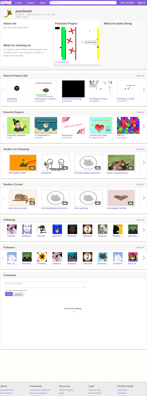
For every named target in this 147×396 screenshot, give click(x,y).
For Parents (6, 393)
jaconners (56, 236)
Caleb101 (11, 236)
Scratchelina (103, 236)
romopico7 (117, 263)
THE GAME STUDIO (17, 173)
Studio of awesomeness (117, 173)
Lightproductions (98, 137)
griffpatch (26, 236)
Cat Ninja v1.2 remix (126, 99)
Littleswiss (87, 236)
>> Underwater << (42, 135)
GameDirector (42, 236)
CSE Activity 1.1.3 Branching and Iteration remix (45, 99)
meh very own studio (18, 208)
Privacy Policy (94, 393)
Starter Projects (66, 390)
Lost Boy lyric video (98, 135)
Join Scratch (127, 2)
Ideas (43, 2)
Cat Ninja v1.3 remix (98, 99)
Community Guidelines (40, 390)
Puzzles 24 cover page (72, 99)
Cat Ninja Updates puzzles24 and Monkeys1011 (88, 173)
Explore (31, 2)
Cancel (18, 294)
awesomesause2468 (73, 263)
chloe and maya (81, 208)
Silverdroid (68, 137)
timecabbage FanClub (116, 208)
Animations (46, 173)
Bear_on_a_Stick (12, 263)
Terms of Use (94, 390)
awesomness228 (133, 236)
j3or (10, 137)
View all (140, 76)
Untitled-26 (12, 99)
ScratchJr (122, 393)
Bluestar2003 (103, 263)
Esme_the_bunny (133, 263)
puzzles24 (13, 101)
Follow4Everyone (42, 263)
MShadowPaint (118, 236)
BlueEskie (72, 236)
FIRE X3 (120, 135)
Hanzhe (40, 137)
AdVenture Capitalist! (16, 135)
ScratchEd (122, 390)
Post (9, 294)
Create (18, 2)
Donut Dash (67, 135)
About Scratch (7, 390)
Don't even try (62, 62)
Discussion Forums (38, 393)
